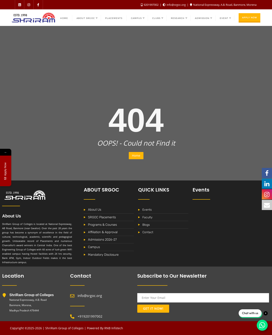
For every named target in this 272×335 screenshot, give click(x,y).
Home (136, 155)
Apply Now (249, 17)
